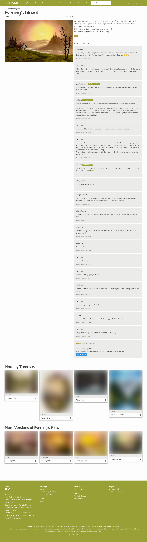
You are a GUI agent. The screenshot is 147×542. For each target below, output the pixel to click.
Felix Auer (71, 534)
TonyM (78, 315)
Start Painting (80, 489)
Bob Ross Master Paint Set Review (18, 505)
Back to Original (12, 9)
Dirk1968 (79, 49)
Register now (81, 354)
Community (57, 3)
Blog (87, 3)
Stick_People (81, 211)
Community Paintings (48, 492)
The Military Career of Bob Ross (17, 513)
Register (137, 3)
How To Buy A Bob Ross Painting (18, 497)
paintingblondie (81, 84)
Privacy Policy (114, 489)
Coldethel (79, 243)
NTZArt (79, 100)
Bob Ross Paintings (42, 3)
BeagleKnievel (81, 195)
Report (78, 58)
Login (128, 3)
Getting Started (26, 3)
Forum (80, 3)
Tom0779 (8, 16)
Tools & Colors (69, 3)
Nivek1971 (80, 227)
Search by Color (46, 494)
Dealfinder (78, 499)
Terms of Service (116, 492)
